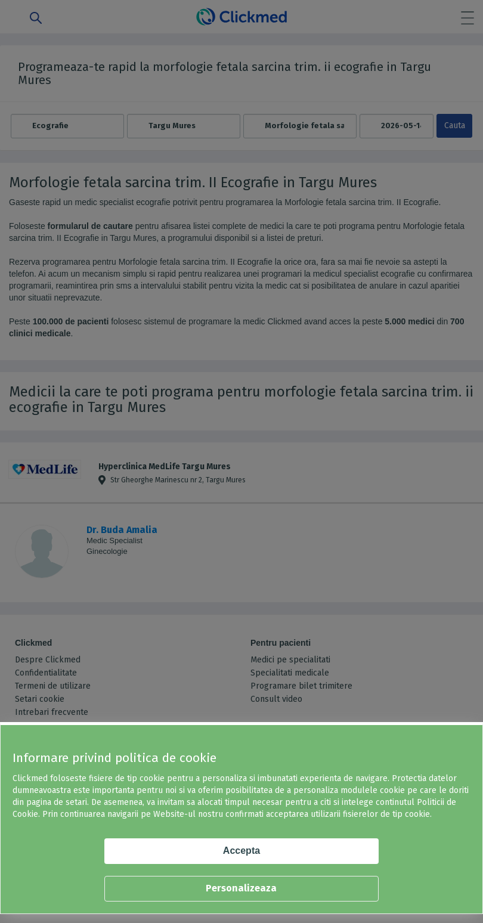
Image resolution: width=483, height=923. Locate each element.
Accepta (241, 850)
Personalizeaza (241, 888)
